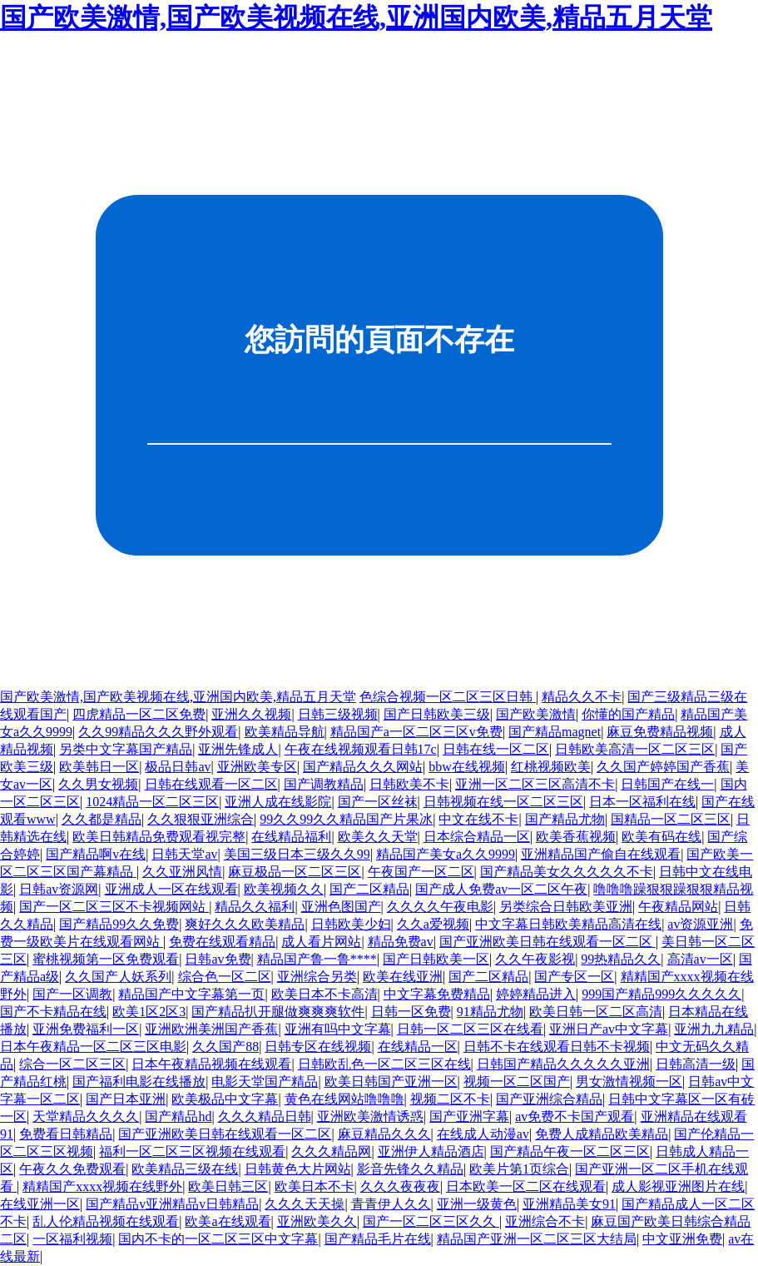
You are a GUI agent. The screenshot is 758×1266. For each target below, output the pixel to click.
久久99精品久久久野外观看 (158, 732)
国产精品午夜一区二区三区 (570, 1151)
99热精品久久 (621, 959)
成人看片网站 (321, 942)
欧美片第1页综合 (519, 1169)
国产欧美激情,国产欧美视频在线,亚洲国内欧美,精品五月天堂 (356, 17)
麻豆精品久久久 (384, 1134)
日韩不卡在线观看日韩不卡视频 (556, 1046)
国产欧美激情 (536, 714)
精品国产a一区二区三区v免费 (416, 732)
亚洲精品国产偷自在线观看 (601, 854)
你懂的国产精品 (628, 714)
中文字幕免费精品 (437, 994)
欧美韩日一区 (99, 767)
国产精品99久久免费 (119, 924)
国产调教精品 (324, 784)
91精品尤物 (490, 1011)
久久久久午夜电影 (440, 907)
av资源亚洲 (700, 924)
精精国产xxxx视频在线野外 (102, 1186)
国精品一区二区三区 (671, 819)
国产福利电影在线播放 (139, 1081)
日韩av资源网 (58, 889)
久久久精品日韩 (264, 1116)
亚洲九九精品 (714, 1029)
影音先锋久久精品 (410, 1169)
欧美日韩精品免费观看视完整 (158, 837)
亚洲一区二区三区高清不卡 (535, 784)
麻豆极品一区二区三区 (294, 872)
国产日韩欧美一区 (436, 959)
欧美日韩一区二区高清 (595, 1011)
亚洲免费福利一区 (85, 1029)
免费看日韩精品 (65, 1134)
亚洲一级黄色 (477, 1204)
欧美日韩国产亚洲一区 (391, 1081)
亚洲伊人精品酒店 (431, 1151)
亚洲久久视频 (251, 714)
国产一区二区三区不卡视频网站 (114, 907)
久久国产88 (225, 1046)
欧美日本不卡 (314, 1186)
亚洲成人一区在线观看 (171, 889)
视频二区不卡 (450, 1099)
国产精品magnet (554, 732)
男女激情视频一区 (629, 1081)
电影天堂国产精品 (264, 1081)
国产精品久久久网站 (363, 767)
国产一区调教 (72, 994)
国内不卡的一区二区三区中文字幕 (218, 1239)
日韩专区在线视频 (318, 1046)
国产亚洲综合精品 (549, 1099)
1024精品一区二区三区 (152, 802)
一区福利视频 (72, 1239)
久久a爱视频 (433, 924)
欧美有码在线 (661, 837)
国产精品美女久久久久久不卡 (566, 872)
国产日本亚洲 (126, 1099)
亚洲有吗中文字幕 (338, 1029)
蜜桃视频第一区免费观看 (105, 959)
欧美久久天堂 (378, 837)
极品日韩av (178, 767)
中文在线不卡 (478, 819)
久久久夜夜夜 (400, 1186)
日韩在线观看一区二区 (211, 784)
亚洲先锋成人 (238, 749)
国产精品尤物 (565, 819)
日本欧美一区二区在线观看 (526, 1186)
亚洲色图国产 (341, 907)
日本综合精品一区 (477, 837)
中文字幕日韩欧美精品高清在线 (568, 924)
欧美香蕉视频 (576, 837)
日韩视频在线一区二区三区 (503, 802)
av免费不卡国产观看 (574, 1116)
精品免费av (400, 942)
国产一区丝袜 (378, 802)
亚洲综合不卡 (545, 1221)
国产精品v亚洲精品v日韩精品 (172, 1204)
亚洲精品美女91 (569, 1204)
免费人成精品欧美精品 (601, 1134)
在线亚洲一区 (40, 1204)
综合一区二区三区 (72, 1064)
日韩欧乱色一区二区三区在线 (384, 1064)
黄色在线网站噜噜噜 (344, 1099)
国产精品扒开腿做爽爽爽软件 (277, 1011)
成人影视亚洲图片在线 (678, 1186)
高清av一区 (700, 959)
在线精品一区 (418, 1046)
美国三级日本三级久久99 (297, 854)
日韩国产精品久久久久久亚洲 (563, 1064)
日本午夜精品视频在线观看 (211, 1064)
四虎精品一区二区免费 (139, 714)
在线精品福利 (291, 837)
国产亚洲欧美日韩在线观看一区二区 (547, 942)
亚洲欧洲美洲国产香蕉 (211, 1029)
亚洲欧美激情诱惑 (370, 1116)
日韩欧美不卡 (409, 784)
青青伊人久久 (391, 1204)
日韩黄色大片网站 (298, 1169)
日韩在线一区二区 (496, 749)
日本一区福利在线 (642, 802)
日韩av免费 (217, 959)
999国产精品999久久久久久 (661, 994)
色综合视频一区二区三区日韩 (447, 697)
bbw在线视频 (467, 767)
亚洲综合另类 (317, 976)
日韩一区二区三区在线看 (470, 1029)
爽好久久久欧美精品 (245, 924)
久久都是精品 (101, 819)
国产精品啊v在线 (96, 854)
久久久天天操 (304, 1204)
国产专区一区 (574, 976)
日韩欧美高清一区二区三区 (635, 749)
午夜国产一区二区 (421, 872)
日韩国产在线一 (667, 784)
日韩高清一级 (696, 1064)
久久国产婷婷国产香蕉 (663, 767)
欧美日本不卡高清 (324, 994)
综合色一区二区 (224, 976)
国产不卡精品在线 (53, 1011)
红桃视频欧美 (551, 767)
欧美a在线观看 (227, 1221)
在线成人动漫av (483, 1134)
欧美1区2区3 (149, 1011)
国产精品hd (178, 1116)
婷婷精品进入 (536, 994)
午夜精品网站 (678, 907)
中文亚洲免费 (682, 1239)
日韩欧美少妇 (351, 924)
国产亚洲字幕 (469, 1116)
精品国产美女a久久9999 (445, 854)
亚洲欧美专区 (257, 767)
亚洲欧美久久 (317, 1221)
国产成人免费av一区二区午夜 (501, 889)
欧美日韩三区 (228, 1186)
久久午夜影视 (535, 959)
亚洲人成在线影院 (278, 802)
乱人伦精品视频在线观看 (105, 1221)
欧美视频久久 (284, 889)
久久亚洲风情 (182, 872)
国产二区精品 (369, 889)
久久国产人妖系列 (118, 976)
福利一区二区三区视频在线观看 (192, 1151)
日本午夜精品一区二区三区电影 (93, 1046)
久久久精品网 (331, 1151)
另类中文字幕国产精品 (125, 749)
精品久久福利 (255, 907)
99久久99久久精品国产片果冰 (346, 819)
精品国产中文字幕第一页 (191, 994)
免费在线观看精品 (222, 942)
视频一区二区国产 (516, 1081)
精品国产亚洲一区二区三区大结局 (537, 1239)
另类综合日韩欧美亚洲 (565, 907)
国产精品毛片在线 (378, 1239)
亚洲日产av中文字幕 (608, 1029)
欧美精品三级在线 (184, 1169)
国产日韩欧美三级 (437, 714)
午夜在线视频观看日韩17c (361, 749)
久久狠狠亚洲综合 (200, 819)
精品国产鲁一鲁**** (317, 959)
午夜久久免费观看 (72, 1169)
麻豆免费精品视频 (660, 732)
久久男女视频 (98, 784)
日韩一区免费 (411, 1011)
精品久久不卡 (582, 697)
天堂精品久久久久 (85, 1116)
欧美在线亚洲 (403, 976)
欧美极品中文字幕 (224, 1099)
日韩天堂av (184, 854)
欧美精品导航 (285, 732)
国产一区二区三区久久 (431, 1221)
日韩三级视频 (338, 714)
